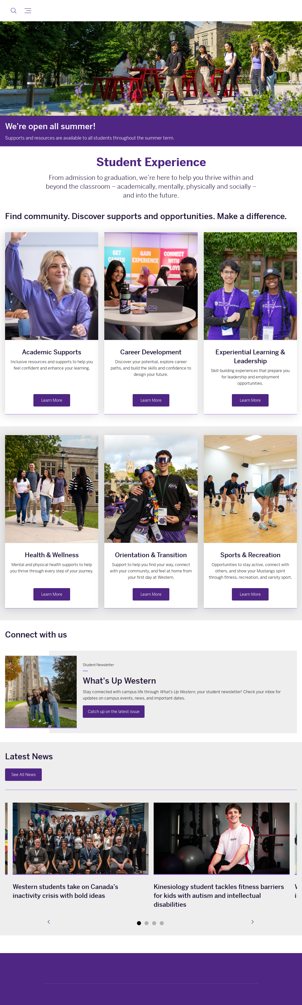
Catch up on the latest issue (113, 711)
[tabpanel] (222, 857)
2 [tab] (147, 923)
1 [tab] (139, 923)
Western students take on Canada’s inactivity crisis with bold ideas (65, 891)
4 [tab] (162, 923)
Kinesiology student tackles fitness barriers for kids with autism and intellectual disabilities (219, 896)
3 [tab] (154, 923)
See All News (23, 774)
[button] (13, 10)
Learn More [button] (51, 400)
